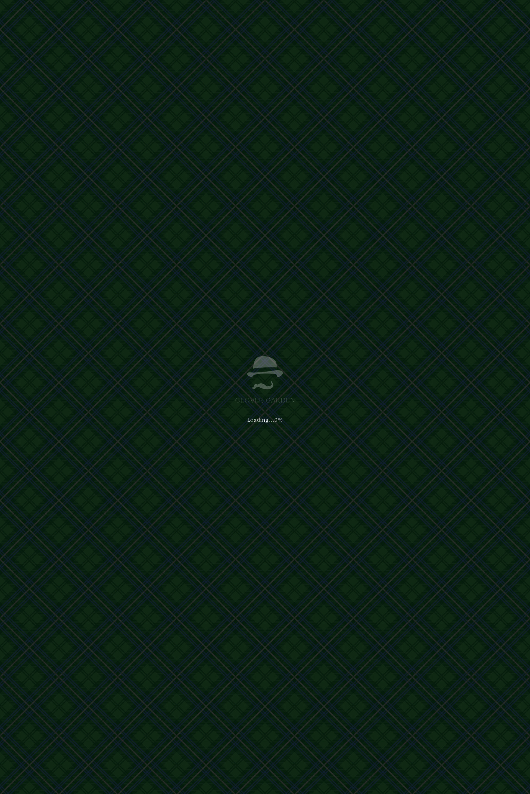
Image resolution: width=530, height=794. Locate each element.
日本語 (416, 13)
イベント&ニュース (374, 14)
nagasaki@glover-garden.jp (335, 738)
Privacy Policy (202, 759)
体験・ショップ (264, 14)
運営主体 (122, 717)
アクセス (334, 14)
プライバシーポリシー (152, 717)
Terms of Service (239, 759)
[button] (498, 14)
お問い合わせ (174, 207)
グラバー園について (215, 14)
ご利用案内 (303, 14)
